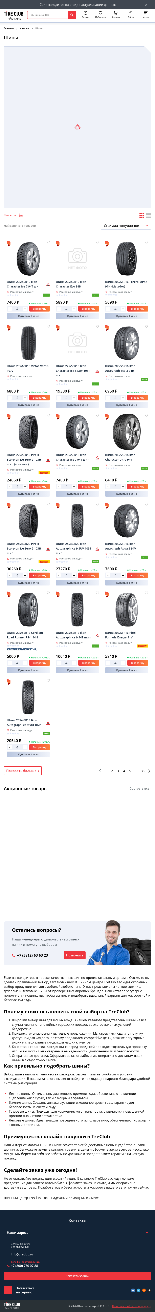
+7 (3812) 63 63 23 (32, 955)
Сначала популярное (121, 225)
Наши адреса (17, 1232)
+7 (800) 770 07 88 (24, 1266)
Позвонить (74, 955)
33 (143, 771)
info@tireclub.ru (22, 1254)
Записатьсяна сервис (25, 1290)
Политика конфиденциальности (131, 1306)
